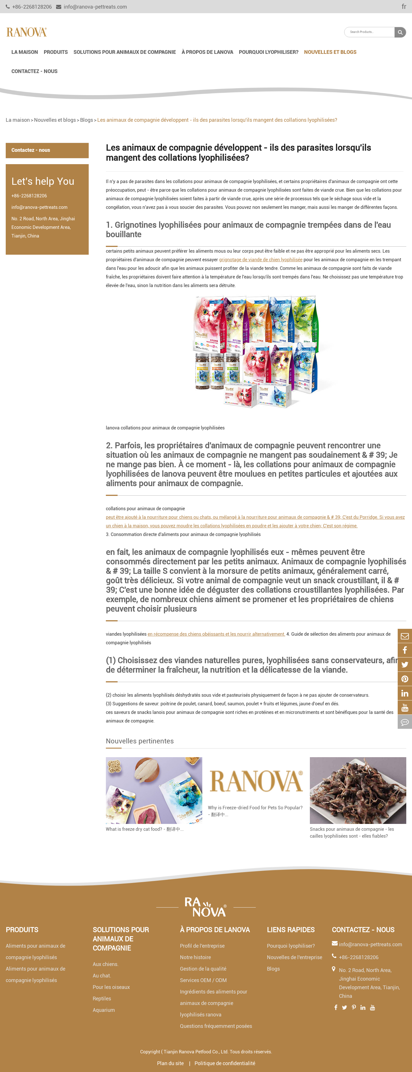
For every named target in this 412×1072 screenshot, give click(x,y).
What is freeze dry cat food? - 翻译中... (145, 829)
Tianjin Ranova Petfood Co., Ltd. (196, 1052)
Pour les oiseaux (111, 987)
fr (400, 7)
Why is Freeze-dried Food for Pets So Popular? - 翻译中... (255, 811)
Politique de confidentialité (225, 1063)
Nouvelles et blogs (330, 52)
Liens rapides (291, 930)
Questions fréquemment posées (216, 1026)
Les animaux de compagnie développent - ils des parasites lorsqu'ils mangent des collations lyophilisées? (217, 120)
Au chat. (102, 976)
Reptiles (102, 999)
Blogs (86, 120)
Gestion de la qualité (203, 969)
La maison (24, 52)
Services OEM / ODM (203, 980)
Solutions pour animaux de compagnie (125, 52)
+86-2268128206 (29, 196)
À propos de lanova (207, 52)
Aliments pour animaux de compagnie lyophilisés (35, 951)
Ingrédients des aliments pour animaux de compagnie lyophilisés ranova (213, 1003)
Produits (56, 52)
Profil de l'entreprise (202, 946)
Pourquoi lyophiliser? (268, 52)
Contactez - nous (34, 71)
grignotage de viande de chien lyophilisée (260, 259)
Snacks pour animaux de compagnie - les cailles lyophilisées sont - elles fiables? (352, 832)
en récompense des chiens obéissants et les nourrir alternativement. (216, 634)
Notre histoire (195, 957)
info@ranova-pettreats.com (91, 7)
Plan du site (171, 1063)
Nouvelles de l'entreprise (294, 957)
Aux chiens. (106, 964)
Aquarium (104, 1010)
